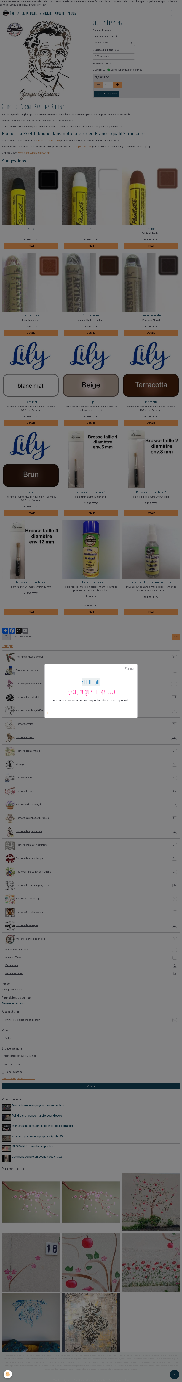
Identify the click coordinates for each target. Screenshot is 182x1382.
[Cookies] (8, 1374)
